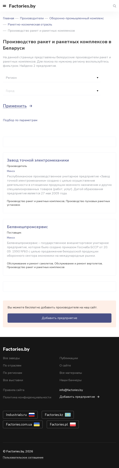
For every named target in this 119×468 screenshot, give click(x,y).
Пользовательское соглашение (23, 457)
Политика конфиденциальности (27, 397)
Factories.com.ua (19, 424)
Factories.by (22, 6)
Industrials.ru (16, 414)
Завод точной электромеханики (38, 160)
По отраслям (12, 365)
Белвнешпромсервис (27, 226)
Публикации (69, 358)
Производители (32, 18)
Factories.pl (59, 424)
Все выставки (13, 380)
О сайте (65, 365)
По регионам (12, 373)
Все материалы (71, 373)
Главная (8, 18)
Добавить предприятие (59, 318)
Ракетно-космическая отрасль (30, 24)
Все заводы (11, 358)
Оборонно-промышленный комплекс (76, 18)
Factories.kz (54, 414)
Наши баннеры (71, 380)
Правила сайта (13, 390)
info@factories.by (71, 390)
